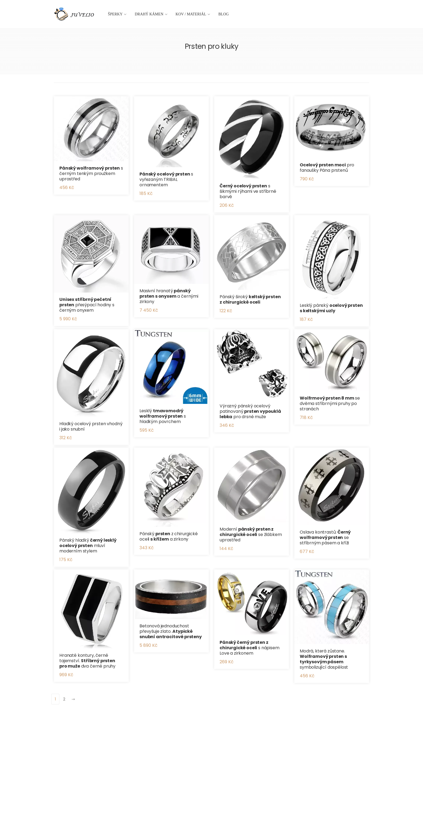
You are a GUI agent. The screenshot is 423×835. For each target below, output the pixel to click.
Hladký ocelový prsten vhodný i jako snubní (90, 426)
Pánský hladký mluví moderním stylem (88, 545)
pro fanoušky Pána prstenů (327, 167)
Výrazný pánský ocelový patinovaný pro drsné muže (250, 411)
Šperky (115, 14)
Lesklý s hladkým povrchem (162, 416)
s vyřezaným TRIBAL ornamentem (166, 179)
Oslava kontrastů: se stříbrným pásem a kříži (325, 537)
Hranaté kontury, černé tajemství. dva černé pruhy (87, 660)
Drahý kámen (149, 14)
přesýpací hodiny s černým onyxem (86, 304)
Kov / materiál (191, 14)
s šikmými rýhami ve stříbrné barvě (248, 191)
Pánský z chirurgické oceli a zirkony (168, 536)
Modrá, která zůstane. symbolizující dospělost (324, 659)
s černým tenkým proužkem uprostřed (91, 173)
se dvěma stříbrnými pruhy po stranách (330, 403)
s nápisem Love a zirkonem (249, 647)
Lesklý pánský (331, 308)
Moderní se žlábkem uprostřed (251, 534)
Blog (223, 14)
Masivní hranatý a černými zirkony (168, 296)
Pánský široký (250, 299)
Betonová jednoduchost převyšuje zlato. (170, 631)
